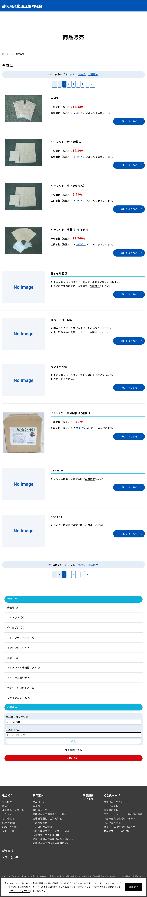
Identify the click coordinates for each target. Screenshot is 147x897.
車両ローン (39, 802)
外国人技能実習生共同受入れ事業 (51, 830)
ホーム (5, 54)
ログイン (81, 112)
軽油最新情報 (111, 810)
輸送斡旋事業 (40, 822)
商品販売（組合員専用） (117, 830)
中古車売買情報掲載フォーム (119, 818)
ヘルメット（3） (16, 617)
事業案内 (38, 795)
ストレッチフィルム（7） (21, 637)
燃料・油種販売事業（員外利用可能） (53, 839)
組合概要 (7, 802)
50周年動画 (8, 822)
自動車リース (40, 810)
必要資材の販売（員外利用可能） (51, 843)
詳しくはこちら (129, 121)
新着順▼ (93, 74)
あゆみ (5, 806)
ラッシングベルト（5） (20, 647)
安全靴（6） (14, 607)
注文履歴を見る (73, 750)
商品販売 (89, 797)
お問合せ (95, 286)
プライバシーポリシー (19, 890)
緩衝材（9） (14, 657)
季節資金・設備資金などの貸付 (50, 814)
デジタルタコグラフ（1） (21, 687)
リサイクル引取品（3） (20, 697)
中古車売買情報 (112, 822)
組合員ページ (112, 795)
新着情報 (7, 850)
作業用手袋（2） (16, 627)
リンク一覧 (8, 830)
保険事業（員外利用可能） (47, 835)
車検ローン (39, 806)
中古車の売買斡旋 (42, 826)
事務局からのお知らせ (116, 802)
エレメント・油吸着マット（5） (25, 667)
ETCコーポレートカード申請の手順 (123, 814)
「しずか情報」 (112, 806)
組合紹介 (7, 795)
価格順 (82, 74)
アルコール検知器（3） (20, 677)
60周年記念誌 (9, 826)
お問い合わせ (73, 758)
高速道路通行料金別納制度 (47, 818)
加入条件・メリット (13, 810)
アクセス (7, 814)
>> (92, 84)
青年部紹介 (8, 818)
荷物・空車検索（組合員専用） (121, 826)
